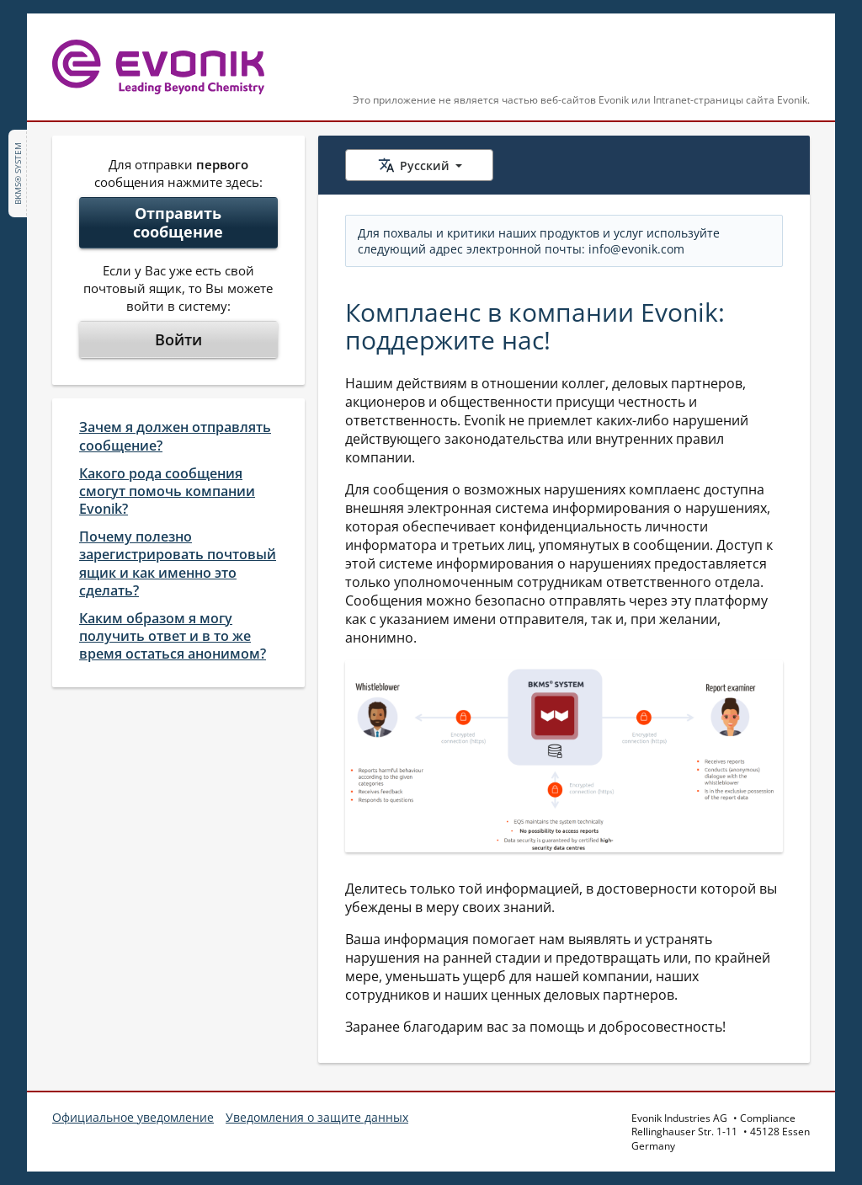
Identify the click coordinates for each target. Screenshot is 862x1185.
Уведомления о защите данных (317, 1117)
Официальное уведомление (133, 1117)
